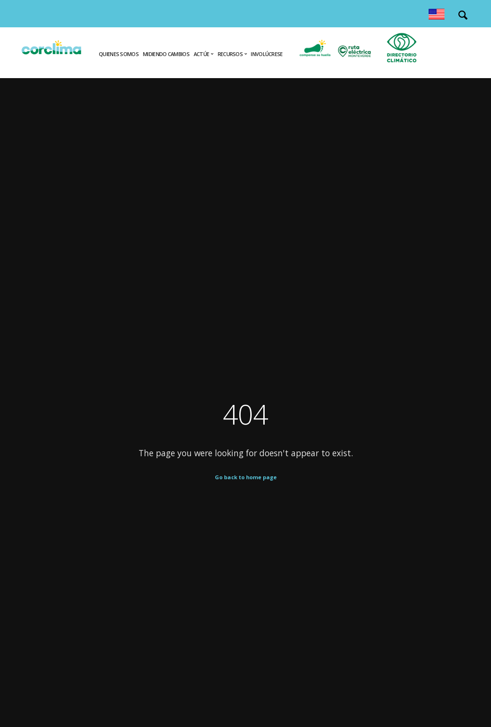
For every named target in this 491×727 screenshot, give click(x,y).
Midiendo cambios (166, 54)
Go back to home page (246, 477)
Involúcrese (266, 54)
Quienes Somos (119, 54)
